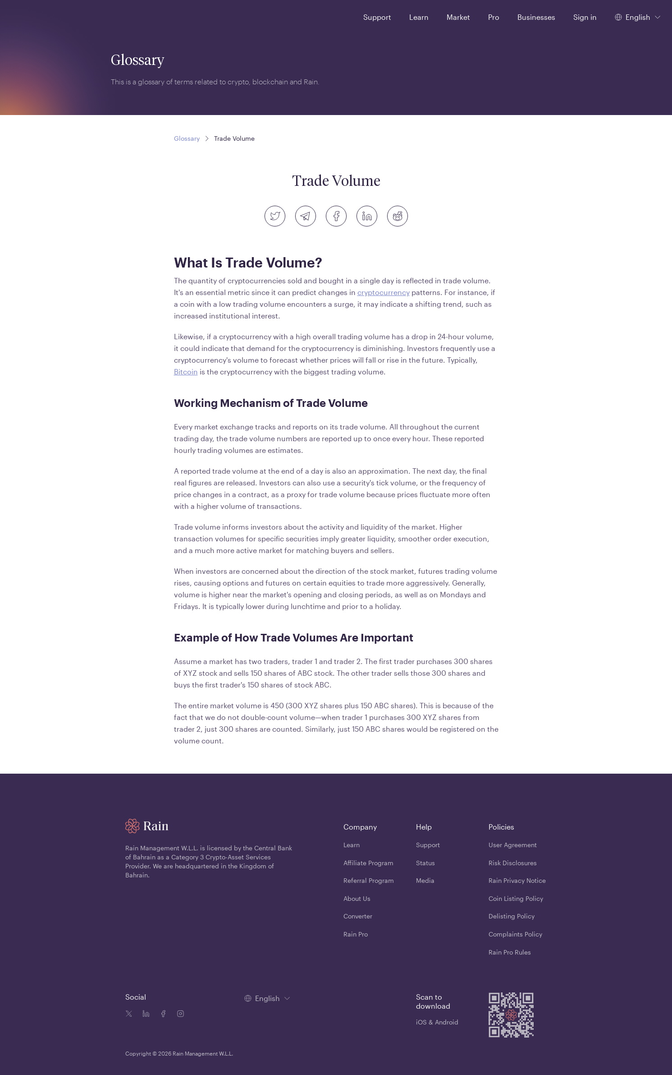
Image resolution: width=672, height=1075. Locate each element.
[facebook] (336, 216)
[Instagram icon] (178, 1014)
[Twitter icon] (129, 1014)
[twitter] (275, 216)
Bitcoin (186, 371)
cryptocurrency (383, 292)
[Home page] (31, 16)
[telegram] (305, 216)
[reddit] (397, 216)
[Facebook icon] (161, 1014)
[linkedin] (367, 216)
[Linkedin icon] (144, 1014)
